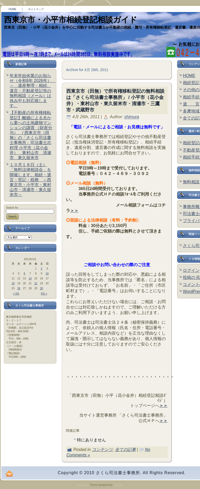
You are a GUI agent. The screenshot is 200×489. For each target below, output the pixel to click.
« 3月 (16, 293)
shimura (131, 117)
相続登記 (191, 82)
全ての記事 (125, 449)
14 (30, 278)
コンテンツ (102, 449)
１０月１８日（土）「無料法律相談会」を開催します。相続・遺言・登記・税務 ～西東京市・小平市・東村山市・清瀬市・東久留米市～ (30, 179)
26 (18, 288)
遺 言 (191, 104)
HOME (189, 75)
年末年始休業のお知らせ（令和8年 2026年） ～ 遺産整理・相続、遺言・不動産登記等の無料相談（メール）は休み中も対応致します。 (33, 90)
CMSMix (118, 485)
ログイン (191, 270)
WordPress (82, 485)
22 (35, 283)
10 (47, 273)
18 (13, 283)
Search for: (12, 207)
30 (41, 288)
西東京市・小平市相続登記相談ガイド (70, 19)
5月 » (44, 293)
